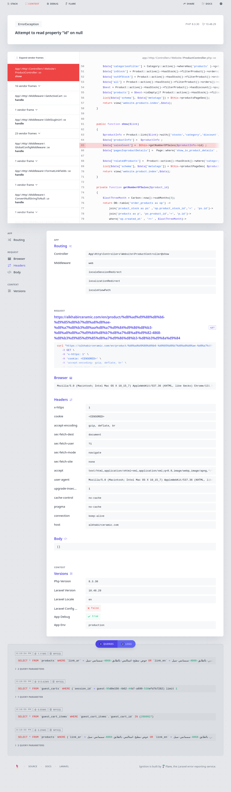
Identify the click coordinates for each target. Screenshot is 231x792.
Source (32, 766)
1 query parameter (29, 696)
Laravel (64, 766)
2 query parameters (29, 668)
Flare (167, 766)
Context (13, 284)
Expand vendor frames (29, 57)
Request (13, 252)
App (10, 233)
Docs (48, 766)
